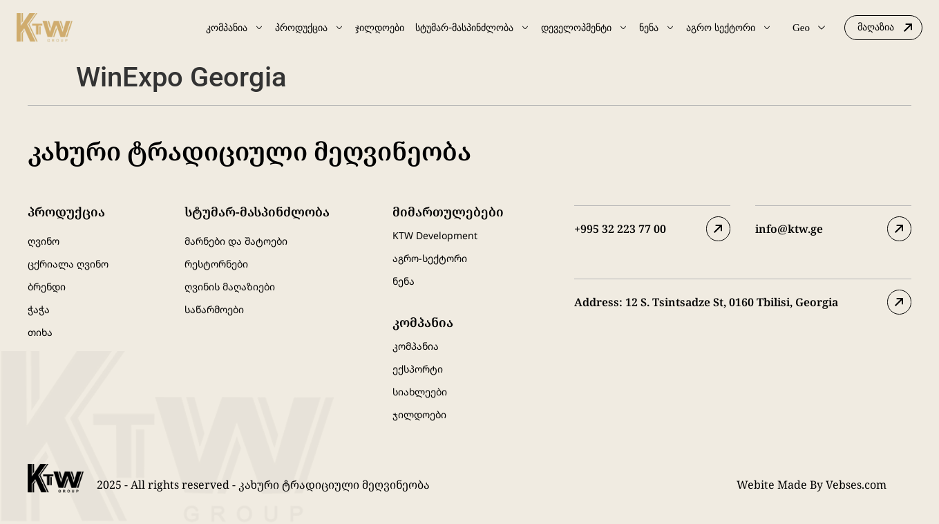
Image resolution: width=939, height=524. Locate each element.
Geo (809, 27)
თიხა (40, 332)
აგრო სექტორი (729, 27)
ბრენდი (47, 286)
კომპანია (235, 27)
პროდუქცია (309, 27)
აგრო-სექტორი (429, 258)
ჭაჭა (39, 309)
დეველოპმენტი (584, 27)
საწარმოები (214, 309)
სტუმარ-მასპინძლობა (472, 27)
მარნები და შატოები (235, 240)
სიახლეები (419, 391)
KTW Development (434, 235)
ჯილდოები (379, 27)
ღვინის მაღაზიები (229, 286)
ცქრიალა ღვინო (68, 263)
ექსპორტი (417, 368)
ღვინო (43, 240)
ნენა (657, 27)
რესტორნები (216, 263)
